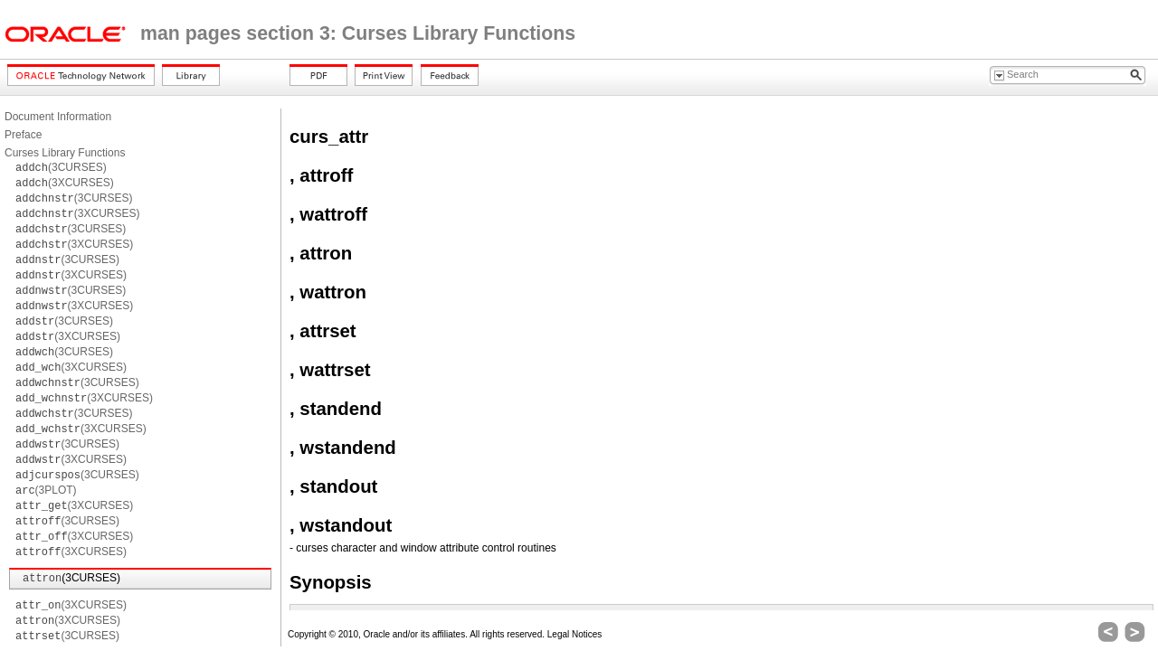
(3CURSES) (61, 167)
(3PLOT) (46, 490)
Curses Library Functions (65, 152)
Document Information (58, 116)
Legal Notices (575, 634)
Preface (23, 134)
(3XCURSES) (64, 182)
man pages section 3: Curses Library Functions (357, 33)
